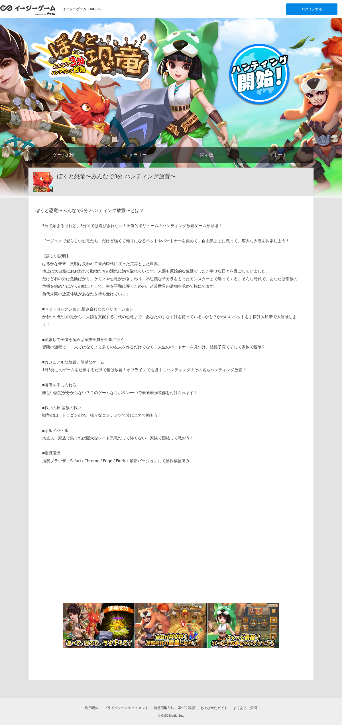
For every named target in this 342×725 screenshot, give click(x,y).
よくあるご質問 (245, 707)
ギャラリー (135, 155)
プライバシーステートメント (126, 707)
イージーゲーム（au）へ (81, 9)
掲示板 (206, 155)
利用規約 (92, 707)
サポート (278, 155)
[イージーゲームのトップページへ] (28, 10)
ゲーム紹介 (64, 155)
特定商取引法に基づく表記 (174, 707)
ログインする (312, 9)
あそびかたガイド (214, 707)
